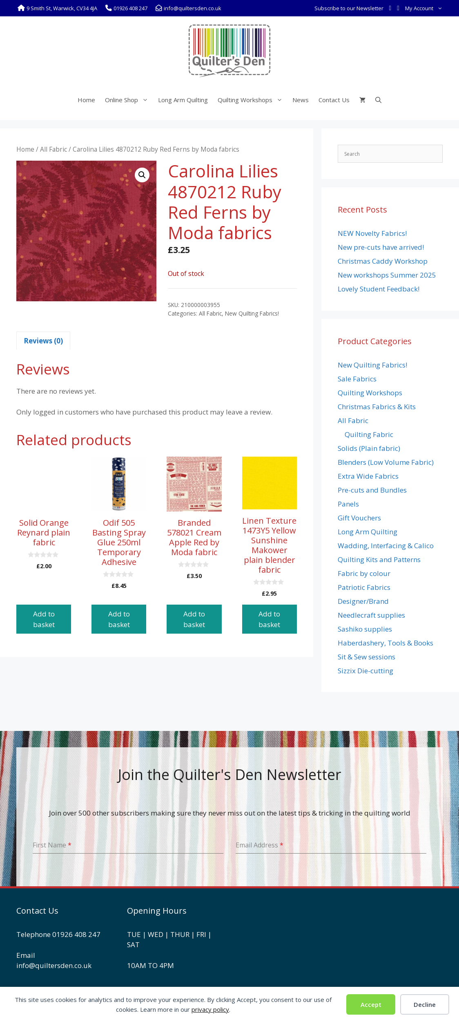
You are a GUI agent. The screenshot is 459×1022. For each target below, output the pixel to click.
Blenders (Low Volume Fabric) (386, 462)
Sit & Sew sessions (366, 656)
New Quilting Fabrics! (252, 313)
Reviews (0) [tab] (43, 340)
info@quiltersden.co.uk (53, 965)
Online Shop (129, 99)
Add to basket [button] (44, 619)
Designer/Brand (363, 601)
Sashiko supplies (365, 629)
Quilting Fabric (369, 434)
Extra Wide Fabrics (368, 476)
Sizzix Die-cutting (365, 670)
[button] (142, 175)
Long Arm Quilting (183, 100)
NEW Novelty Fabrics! (372, 233)
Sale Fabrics (357, 378)
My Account (425, 8)
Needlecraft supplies (371, 615)
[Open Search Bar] (378, 99)
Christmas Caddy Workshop (383, 261)
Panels (348, 504)
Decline (425, 1004)
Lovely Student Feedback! (378, 289)
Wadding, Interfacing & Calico (386, 545)
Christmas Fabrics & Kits (377, 406)
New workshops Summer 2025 (387, 275)
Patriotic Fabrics (364, 587)
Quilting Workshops (252, 99)
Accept (371, 1004)
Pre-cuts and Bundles (372, 490)
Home (86, 100)
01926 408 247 (76, 934)
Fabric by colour (364, 573)
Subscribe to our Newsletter (348, 8)
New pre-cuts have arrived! (381, 247)
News (300, 100)
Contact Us (334, 100)
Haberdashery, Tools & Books (385, 643)
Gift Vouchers (359, 517)
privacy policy (210, 1009)
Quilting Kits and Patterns (379, 559)
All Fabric (53, 149)
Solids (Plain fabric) (369, 448)
